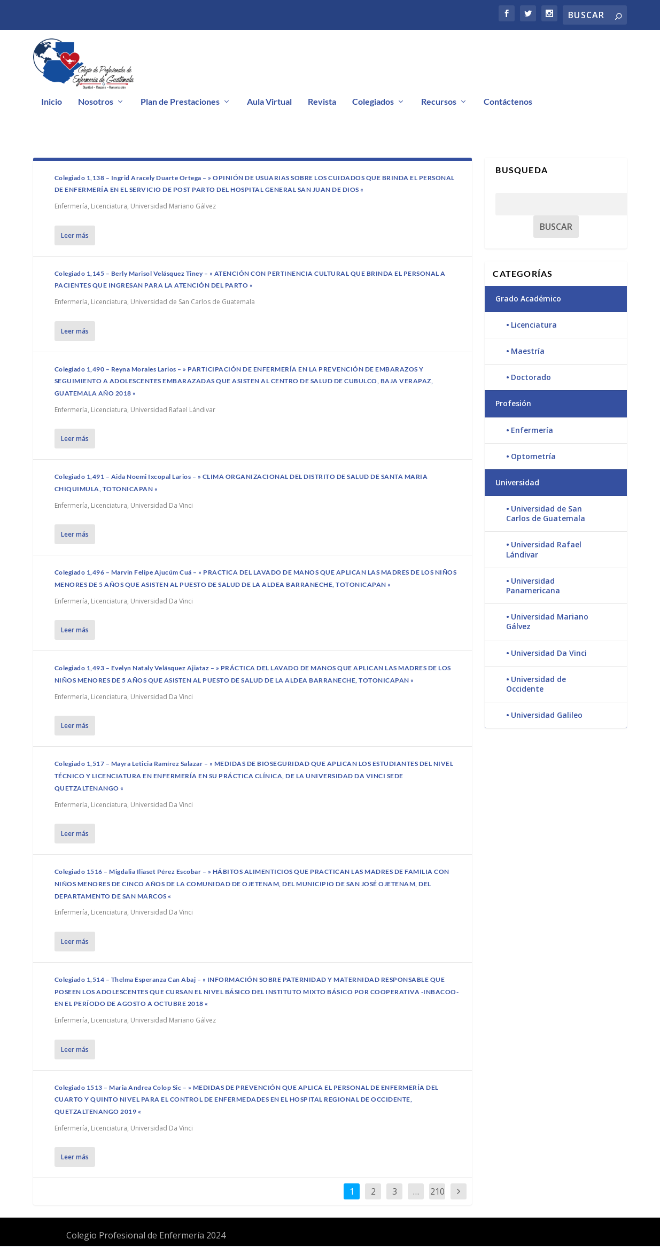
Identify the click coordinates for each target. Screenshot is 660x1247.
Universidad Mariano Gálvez (173, 207)
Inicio (51, 103)
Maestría (528, 352)
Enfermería (71, 207)
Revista (322, 103)
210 (437, 1193)
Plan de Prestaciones (180, 103)
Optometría (533, 458)
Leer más (75, 236)
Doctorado (531, 379)
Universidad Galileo (547, 716)
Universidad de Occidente (536, 685)
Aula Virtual (269, 103)
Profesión (513, 405)
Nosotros (95, 103)
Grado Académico (528, 300)
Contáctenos (508, 103)
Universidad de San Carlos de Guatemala (192, 303)
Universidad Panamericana (533, 587)
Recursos (438, 103)
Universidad (517, 484)
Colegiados (373, 103)
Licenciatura (109, 207)
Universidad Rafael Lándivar (172, 411)
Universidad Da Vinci (161, 507)
